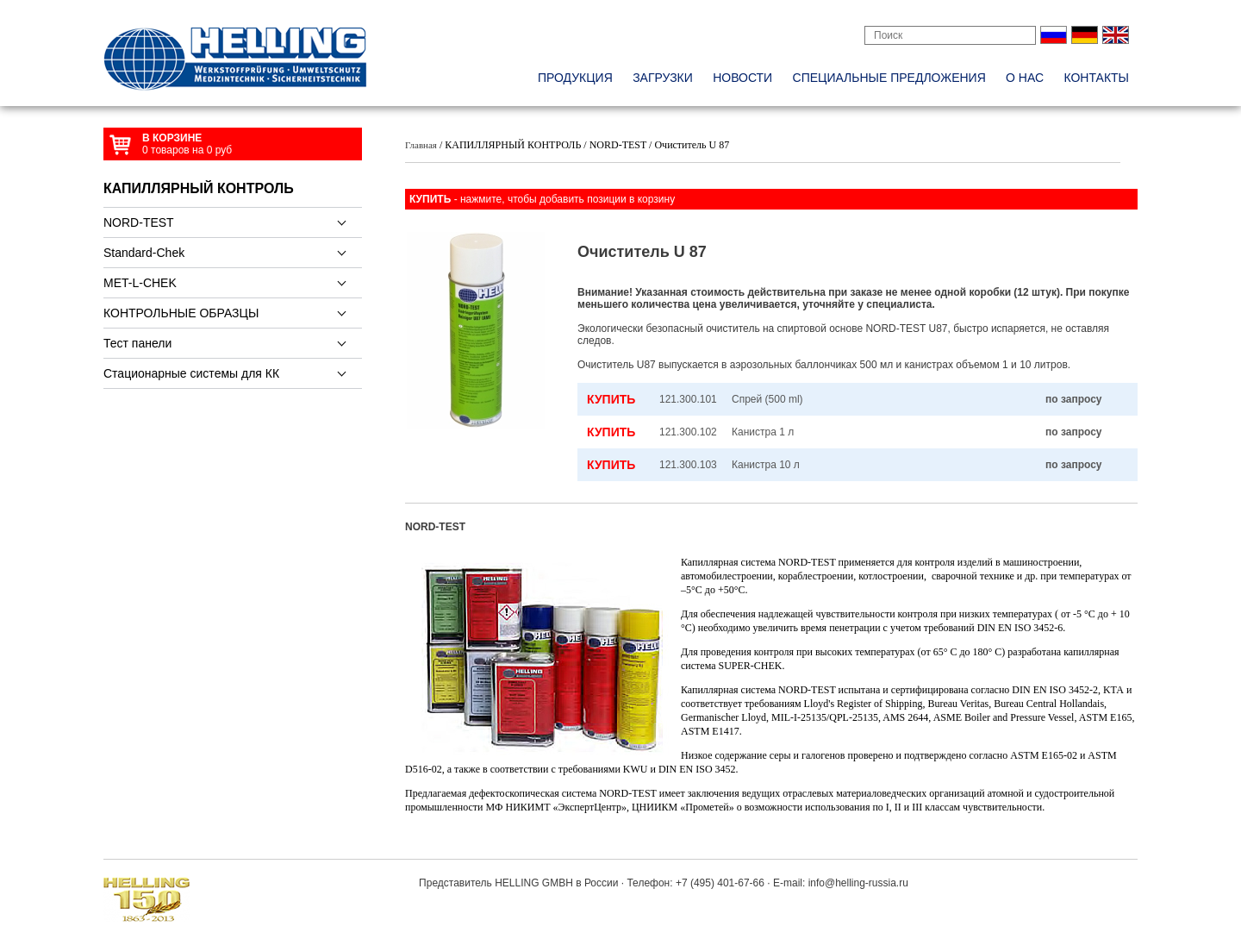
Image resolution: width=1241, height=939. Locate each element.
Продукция (575, 78)
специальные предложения (889, 78)
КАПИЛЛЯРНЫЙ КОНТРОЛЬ (198, 188)
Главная (421, 145)
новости (742, 78)
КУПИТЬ (611, 399)
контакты (1096, 78)
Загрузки (663, 78)
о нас (1025, 78)
